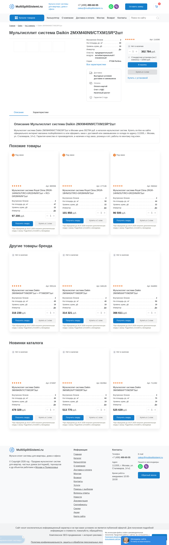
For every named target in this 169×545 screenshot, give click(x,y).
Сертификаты (80, 504)
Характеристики (41, 112)
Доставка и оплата (83, 470)
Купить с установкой (138, 78)
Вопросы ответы (82, 493)
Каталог (77, 458)
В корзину (142, 65)
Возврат (78, 477)
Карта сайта (79, 516)
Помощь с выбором (83, 489)
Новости (78, 497)
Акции (77, 512)
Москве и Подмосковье (46, 467)
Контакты (78, 481)
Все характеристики (96, 64)
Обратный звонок (148, 475)
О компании (79, 466)
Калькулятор (80, 462)
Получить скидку (22, 223)
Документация (81, 501)
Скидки (77, 508)
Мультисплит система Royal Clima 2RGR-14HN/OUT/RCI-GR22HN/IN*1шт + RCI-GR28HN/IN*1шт (32, 193)
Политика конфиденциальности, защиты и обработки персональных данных (68, 542)
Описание (19, 112)
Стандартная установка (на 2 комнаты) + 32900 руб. (143, 58)
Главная (78, 454)
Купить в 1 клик (142, 72)
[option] (20, 46)
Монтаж (77, 474)
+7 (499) (88, 5)
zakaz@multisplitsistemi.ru (90, 8)
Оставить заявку (136, 7)
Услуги (77, 485)
